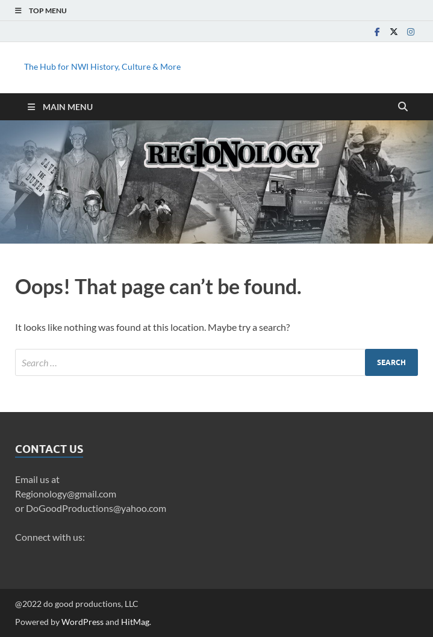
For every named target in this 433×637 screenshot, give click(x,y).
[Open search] (403, 107)
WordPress (82, 622)
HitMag (135, 622)
